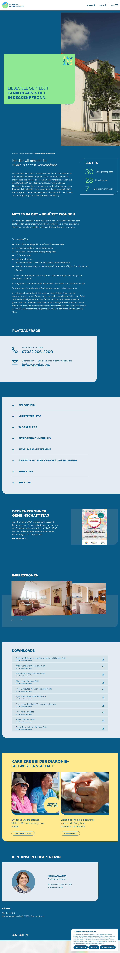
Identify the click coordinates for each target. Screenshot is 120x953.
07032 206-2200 (37, 351)
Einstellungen (81, 947)
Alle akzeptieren (108, 947)
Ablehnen (93, 947)
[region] (94, 940)
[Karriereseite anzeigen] (70, 833)
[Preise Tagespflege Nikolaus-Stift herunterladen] (60, 728)
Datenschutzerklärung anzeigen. (96, 943)
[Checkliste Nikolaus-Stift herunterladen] (60, 682)
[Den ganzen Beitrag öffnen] (20, 538)
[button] (50, 405)
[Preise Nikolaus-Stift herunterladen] (60, 720)
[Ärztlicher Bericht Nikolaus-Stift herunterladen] (60, 666)
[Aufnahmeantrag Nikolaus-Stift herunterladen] (60, 674)
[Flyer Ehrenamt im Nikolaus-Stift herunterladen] (60, 697)
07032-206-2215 (63, 884)
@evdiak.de (39, 365)
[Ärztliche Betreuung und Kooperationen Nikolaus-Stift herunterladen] (60, 659)
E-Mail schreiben (55, 887)
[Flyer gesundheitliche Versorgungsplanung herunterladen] (60, 705)
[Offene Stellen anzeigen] (23, 833)
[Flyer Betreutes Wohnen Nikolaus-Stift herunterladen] (60, 689)
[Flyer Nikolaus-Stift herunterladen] (60, 712)
